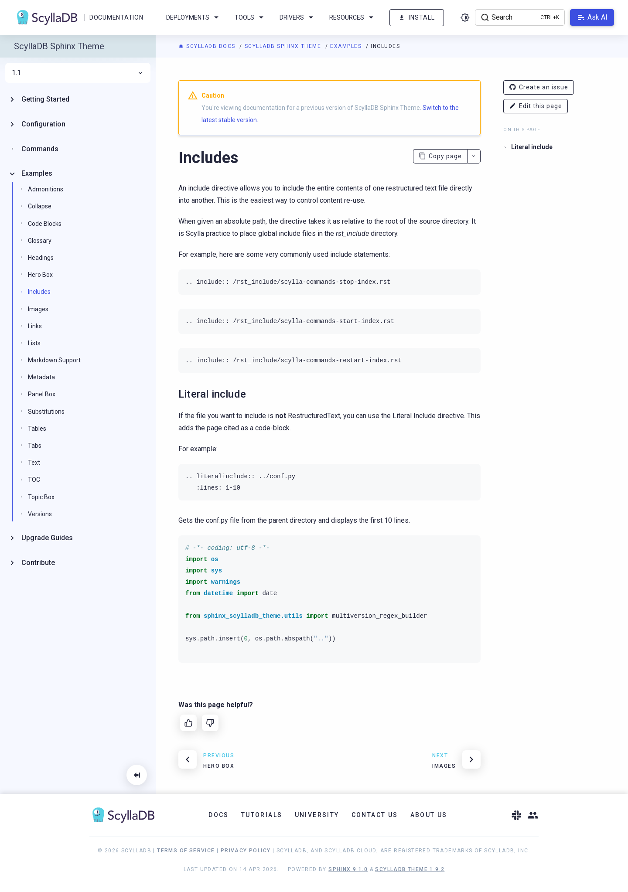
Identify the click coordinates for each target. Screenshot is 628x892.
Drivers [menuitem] (298, 17)
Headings (41, 257)
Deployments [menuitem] (194, 17)
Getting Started (45, 99)
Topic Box (41, 497)
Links (35, 326)
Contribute (38, 562)
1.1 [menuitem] (78, 72)
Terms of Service (186, 851)
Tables (37, 428)
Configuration (43, 124)
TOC (34, 479)
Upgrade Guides (47, 538)
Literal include (532, 146)
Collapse (39, 206)
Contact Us (375, 814)
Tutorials (262, 814)
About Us (428, 814)
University (317, 814)
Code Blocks (44, 223)
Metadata (41, 377)
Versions (40, 514)
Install (417, 17)
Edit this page (535, 106)
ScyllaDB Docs (207, 46)
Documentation (116, 17)
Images (38, 309)
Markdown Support (54, 360)
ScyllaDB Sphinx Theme (284, 46)
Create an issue (538, 87)
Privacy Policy (246, 851)
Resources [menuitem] (352, 17)
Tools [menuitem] (250, 17)
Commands (39, 149)
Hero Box (40, 274)
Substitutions (46, 411)
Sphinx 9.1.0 (348, 869)
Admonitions (45, 189)
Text (34, 462)
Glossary (39, 240)
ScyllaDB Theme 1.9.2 (409, 869)
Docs (218, 814)
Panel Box (41, 394)
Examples (347, 46)
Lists (34, 343)
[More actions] (474, 156)
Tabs (34, 445)
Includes (39, 291)
